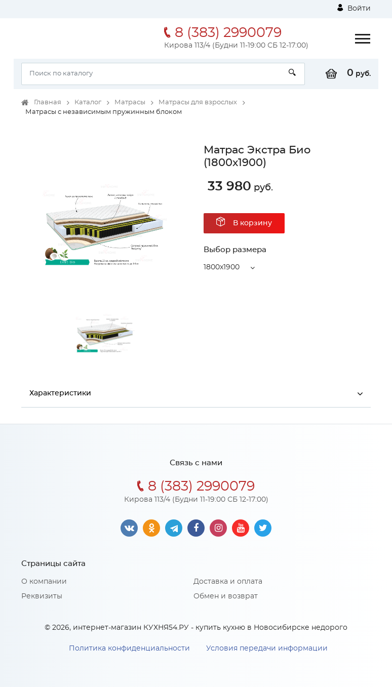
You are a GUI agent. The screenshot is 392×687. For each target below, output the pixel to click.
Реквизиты (41, 596)
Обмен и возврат (225, 596)
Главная (47, 102)
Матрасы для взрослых (198, 102)
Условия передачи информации (267, 648)
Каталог (87, 102)
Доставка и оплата (227, 581)
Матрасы (129, 102)
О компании (44, 581)
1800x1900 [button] (222, 267)
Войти (354, 8)
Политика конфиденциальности (129, 648)
